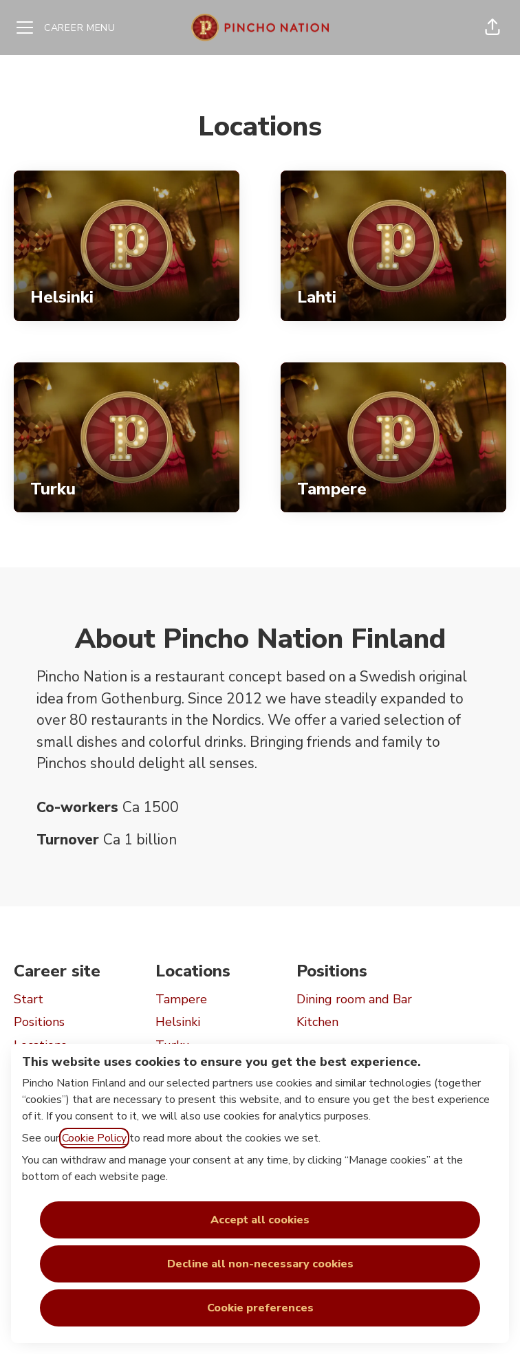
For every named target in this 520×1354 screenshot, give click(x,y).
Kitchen (317, 1022)
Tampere (181, 999)
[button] (492, 27)
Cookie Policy (94, 1138)
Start (28, 999)
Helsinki (177, 1022)
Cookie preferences (260, 1307)
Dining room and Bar (354, 999)
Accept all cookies (260, 1219)
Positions (39, 1022)
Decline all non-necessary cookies (260, 1263)
